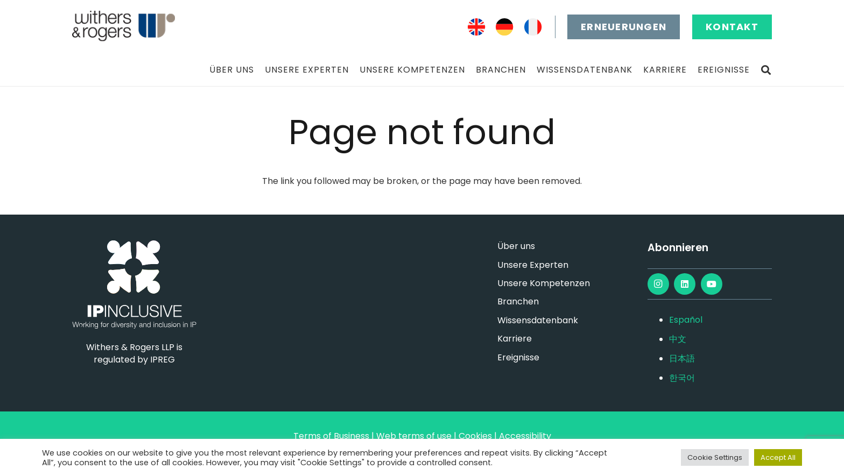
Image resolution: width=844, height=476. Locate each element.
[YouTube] (711, 284)
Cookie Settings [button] (714, 457)
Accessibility (525, 436)
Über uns (516, 246)
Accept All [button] (778, 457)
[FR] (533, 27)
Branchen (518, 301)
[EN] (477, 27)
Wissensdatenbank (537, 320)
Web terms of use (414, 436)
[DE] (505, 27)
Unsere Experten (532, 265)
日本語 (682, 358)
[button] (766, 70)
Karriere (514, 338)
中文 (677, 339)
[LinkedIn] (684, 284)
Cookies (475, 436)
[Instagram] (658, 284)
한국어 (682, 378)
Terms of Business (331, 436)
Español (685, 320)
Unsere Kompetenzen (543, 283)
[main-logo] (123, 27)
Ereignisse (518, 357)
